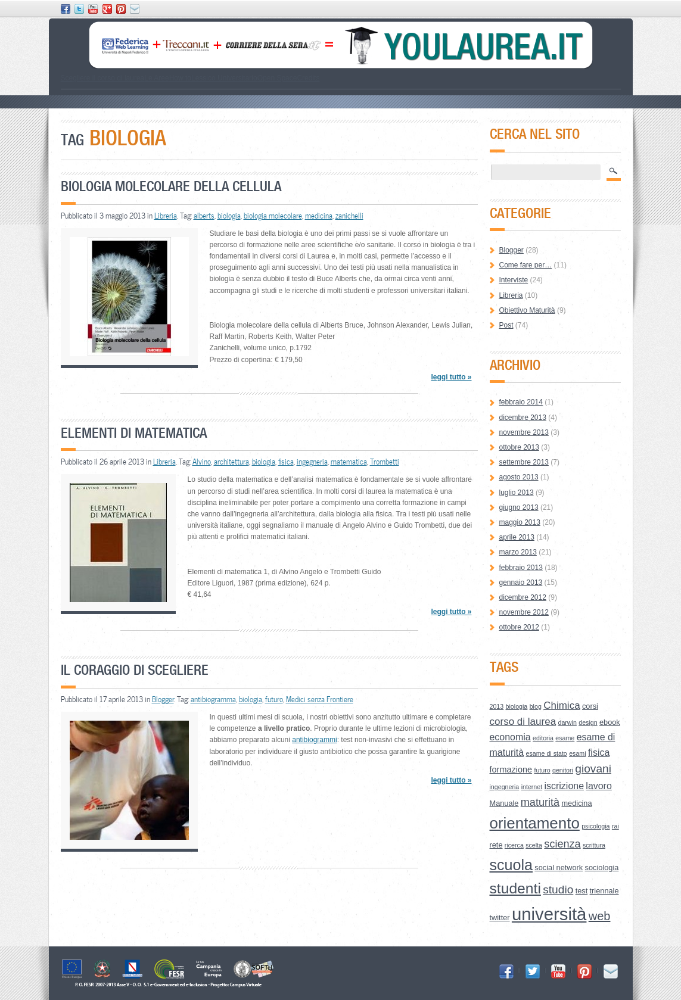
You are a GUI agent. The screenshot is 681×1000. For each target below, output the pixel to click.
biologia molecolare (273, 215)
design (588, 722)
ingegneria (312, 461)
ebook (609, 722)
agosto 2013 (519, 477)
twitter (500, 917)
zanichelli (349, 215)
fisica (286, 461)
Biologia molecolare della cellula (171, 186)
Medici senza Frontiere (319, 699)
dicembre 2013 (522, 417)
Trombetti (384, 461)
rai (615, 826)
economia (510, 737)
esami (577, 753)
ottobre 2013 (519, 447)
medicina (318, 215)
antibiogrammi (314, 740)
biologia (229, 215)
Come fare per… (525, 265)
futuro (274, 699)
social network (558, 867)
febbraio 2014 (521, 402)
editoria (543, 738)
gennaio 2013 (521, 582)
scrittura (594, 845)
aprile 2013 (516, 537)
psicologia (596, 826)
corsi (590, 706)
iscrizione (564, 786)
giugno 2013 (519, 507)
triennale (604, 890)
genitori (562, 770)
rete (496, 844)
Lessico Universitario (224, 78)
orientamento (535, 823)
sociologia (602, 867)
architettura (231, 461)
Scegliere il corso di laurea (103, 78)
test (582, 890)
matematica (349, 461)
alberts (204, 215)
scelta (533, 845)
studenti (515, 888)
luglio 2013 (516, 492)
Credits (308, 78)
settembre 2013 (524, 462)
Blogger (163, 699)
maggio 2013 (519, 522)
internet (532, 786)
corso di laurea (523, 721)
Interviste (513, 280)
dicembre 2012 (522, 597)
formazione (511, 769)
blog (536, 706)
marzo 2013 (518, 552)
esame (564, 738)
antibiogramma (213, 699)
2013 (497, 706)
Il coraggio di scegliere (135, 669)
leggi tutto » (451, 377)
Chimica (561, 705)
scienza (562, 844)
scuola (511, 864)
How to (180, 78)
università (549, 914)
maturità (540, 802)
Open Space (277, 78)
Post (506, 325)
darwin (567, 722)
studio (558, 889)
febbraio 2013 (521, 567)
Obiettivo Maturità (527, 310)
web (600, 916)
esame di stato (546, 753)
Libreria (165, 215)
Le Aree (156, 78)
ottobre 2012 (519, 627)
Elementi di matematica (134, 432)
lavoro (598, 786)
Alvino (201, 461)
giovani (593, 768)
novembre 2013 (524, 432)
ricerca (514, 845)
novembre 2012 (524, 612)
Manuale (504, 803)
